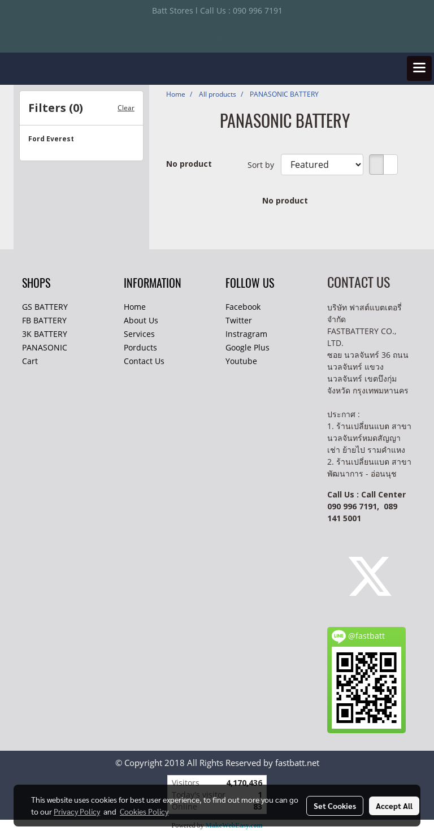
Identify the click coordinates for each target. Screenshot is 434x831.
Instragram (246, 333)
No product (189, 163)
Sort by (264, 164)
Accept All (394, 805)
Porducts (140, 347)
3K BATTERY (44, 333)
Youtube (241, 361)
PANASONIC (44, 347)
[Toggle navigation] (419, 68)
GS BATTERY (45, 306)
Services (139, 333)
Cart (30, 361)
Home (135, 306)
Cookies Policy (144, 811)
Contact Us (144, 361)
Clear (126, 107)
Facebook (243, 306)
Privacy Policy (77, 811)
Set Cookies (335, 805)
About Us (141, 320)
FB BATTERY (44, 320)
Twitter (238, 320)
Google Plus (247, 347)
